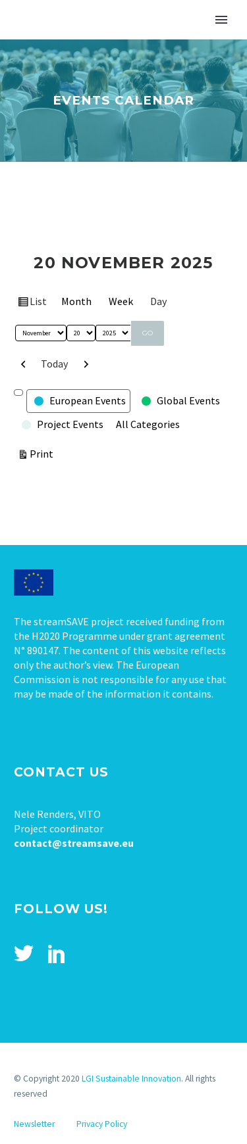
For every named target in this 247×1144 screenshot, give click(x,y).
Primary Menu (221, 20)
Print (43, 452)
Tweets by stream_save (66, 1039)
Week (121, 301)
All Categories (148, 424)
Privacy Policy (101, 1124)
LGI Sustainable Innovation (131, 1078)
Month (76, 301)
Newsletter (34, 1124)
